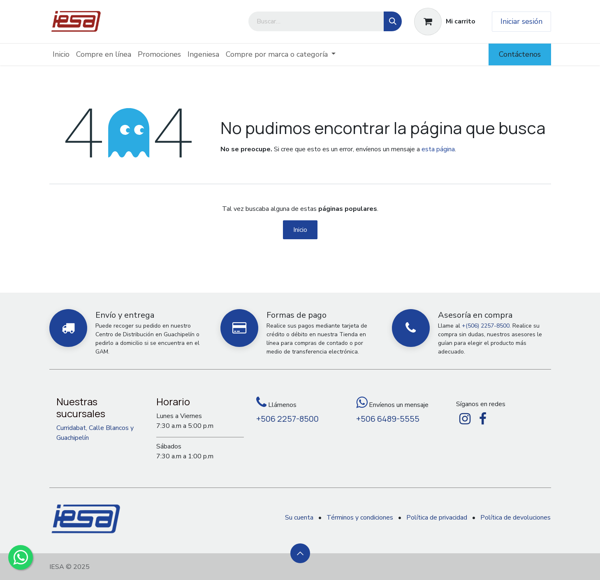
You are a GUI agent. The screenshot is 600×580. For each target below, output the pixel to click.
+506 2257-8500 (287, 418)
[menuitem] (61, 54)
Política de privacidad (436, 517)
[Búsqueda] (393, 21)
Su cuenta (299, 517)
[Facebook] (483, 418)
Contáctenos (520, 54)
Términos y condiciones (360, 517)
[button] (300, 553)
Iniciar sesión (521, 21)
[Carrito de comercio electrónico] (445, 21)
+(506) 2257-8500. (486, 326)
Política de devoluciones (515, 517)
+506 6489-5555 (387, 418)
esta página (438, 149)
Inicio (300, 229)
